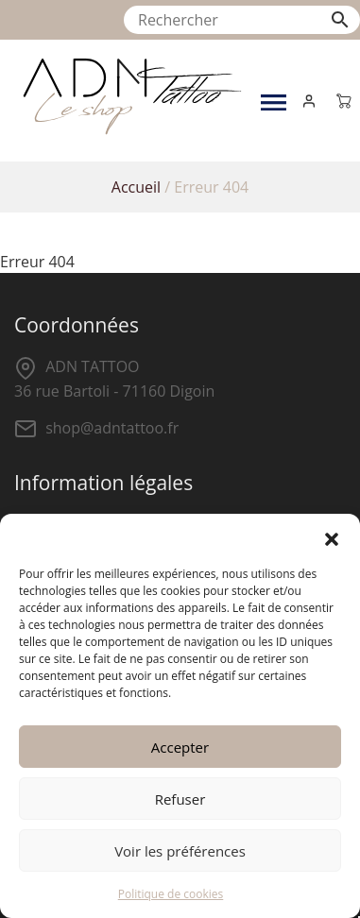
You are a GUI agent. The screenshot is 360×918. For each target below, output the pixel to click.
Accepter (180, 747)
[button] (331, 537)
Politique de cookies (171, 894)
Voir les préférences (180, 851)
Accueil (136, 187)
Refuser (180, 799)
